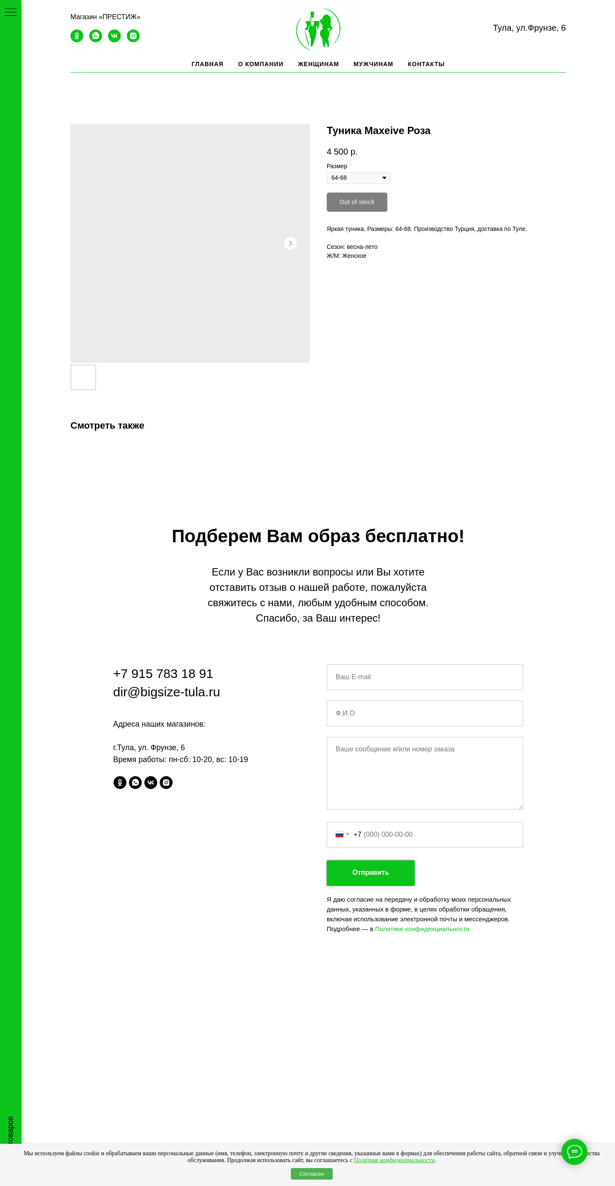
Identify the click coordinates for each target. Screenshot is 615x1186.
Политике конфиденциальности (394, 1160)
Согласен (311, 1174)
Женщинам (318, 64)
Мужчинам (373, 64)
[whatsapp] (95, 40)
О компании (260, 64)
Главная (207, 64)
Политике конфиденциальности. (423, 928)
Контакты (426, 64)
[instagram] (133, 40)
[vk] (114, 40)
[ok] (76, 40)
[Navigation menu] (11, 13)
